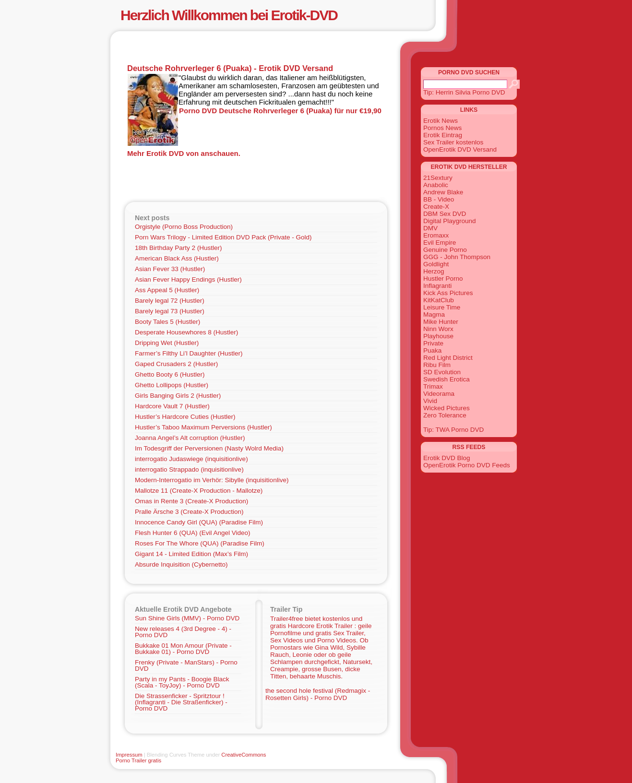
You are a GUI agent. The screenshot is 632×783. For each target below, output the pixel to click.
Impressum (129, 755)
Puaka (432, 350)
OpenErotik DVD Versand (460, 149)
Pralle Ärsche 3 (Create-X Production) (189, 511)
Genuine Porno (445, 249)
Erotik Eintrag (442, 135)
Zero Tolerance (444, 415)
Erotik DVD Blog (446, 458)
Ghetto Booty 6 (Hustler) (170, 374)
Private (433, 343)
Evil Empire (439, 242)
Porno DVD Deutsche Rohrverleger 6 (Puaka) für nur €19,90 (280, 111)
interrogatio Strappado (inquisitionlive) (189, 469)
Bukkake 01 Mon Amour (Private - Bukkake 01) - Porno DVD (183, 648)
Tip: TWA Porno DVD (453, 429)
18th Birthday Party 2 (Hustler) (178, 247)
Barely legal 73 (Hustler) (169, 311)
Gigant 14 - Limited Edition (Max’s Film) (191, 554)
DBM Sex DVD (444, 213)
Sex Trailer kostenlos (453, 142)
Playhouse (438, 336)
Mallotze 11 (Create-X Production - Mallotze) (198, 490)
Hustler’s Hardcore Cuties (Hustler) (185, 416)
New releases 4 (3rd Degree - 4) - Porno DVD (183, 632)
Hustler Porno (443, 278)
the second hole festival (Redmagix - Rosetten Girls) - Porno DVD (317, 694)
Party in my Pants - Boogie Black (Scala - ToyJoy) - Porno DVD (182, 682)
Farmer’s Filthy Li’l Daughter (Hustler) (189, 353)
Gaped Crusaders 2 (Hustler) (176, 364)
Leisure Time (441, 307)
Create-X (436, 206)
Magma (434, 314)
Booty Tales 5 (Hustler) (167, 321)
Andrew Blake (443, 192)
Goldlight (436, 264)
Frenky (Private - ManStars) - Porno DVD (186, 665)
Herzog (433, 271)
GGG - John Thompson (456, 257)
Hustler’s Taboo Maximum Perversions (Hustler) (203, 427)
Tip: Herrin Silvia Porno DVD (464, 92)
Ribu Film (437, 364)
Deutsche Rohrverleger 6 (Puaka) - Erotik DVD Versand (230, 68)
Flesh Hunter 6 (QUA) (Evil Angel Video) (192, 532)
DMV (430, 228)
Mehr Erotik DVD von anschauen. (183, 153)
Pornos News (442, 127)
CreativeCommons (243, 755)
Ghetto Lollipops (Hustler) (171, 385)
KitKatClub (438, 300)
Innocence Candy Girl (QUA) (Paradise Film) (199, 522)
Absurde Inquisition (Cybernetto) (181, 564)
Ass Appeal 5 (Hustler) (167, 290)
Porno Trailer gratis (138, 760)
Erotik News (440, 120)
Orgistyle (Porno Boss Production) (184, 226)
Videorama (438, 393)
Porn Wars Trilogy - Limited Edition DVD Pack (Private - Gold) (223, 237)
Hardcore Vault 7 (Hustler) (172, 406)
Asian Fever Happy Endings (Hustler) (188, 279)
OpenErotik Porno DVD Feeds (466, 465)
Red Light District (448, 357)
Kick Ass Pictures (448, 293)
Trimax (433, 386)
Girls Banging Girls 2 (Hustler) (178, 395)
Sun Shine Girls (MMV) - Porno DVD (187, 618)
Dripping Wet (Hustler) (167, 342)
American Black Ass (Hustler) (177, 258)
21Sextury (438, 177)
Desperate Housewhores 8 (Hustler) (186, 332)
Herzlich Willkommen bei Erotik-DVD (228, 15)
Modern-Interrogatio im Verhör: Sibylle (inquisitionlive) (211, 480)
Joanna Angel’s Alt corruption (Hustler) (190, 437)
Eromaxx (436, 235)
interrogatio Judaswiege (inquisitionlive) (191, 459)
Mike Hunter (440, 321)
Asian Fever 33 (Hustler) (170, 269)
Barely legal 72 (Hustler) (169, 300)
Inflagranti (437, 285)
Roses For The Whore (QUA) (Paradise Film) (199, 543)
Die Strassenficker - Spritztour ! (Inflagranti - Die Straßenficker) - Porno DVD (181, 702)
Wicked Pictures (446, 408)
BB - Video (438, 199)
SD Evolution (442, 372)
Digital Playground (449, 221)
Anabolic (435, 185)
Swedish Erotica (446, 379)
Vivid (430, 400)
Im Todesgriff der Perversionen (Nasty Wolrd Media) (209, 448)
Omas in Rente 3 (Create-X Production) (191, 501)
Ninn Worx (438, 328)
